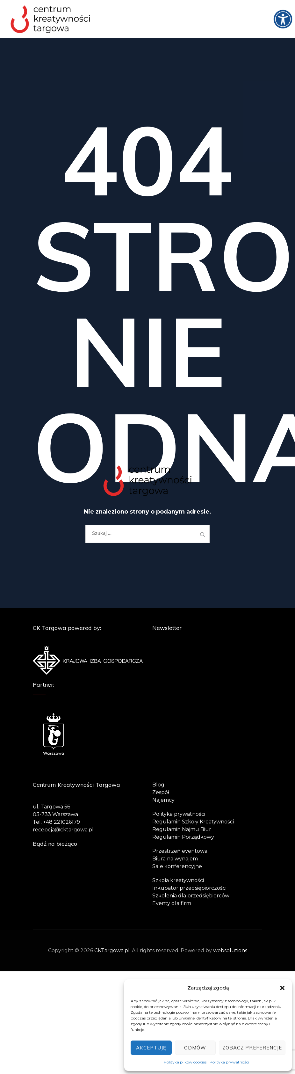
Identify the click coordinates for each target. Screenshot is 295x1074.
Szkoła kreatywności (178, 880)
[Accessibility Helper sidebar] (287, 7)
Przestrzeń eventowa (179, 851)
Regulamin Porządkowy (183, 837)
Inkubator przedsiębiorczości (189, 888)
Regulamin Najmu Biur (181, 829)
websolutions (230, 950)
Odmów (195, 1048)
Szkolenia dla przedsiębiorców (190, 896)
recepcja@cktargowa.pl (63, 830)
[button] (282, 988)
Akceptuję (151, 1048)
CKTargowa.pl (112, 950)
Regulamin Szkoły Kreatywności (193, 822)
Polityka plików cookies (185, 1062)
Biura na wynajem (175, 859)
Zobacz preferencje (252, 1048)
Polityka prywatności (229, 1062)
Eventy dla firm (171, 903)
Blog (158, 785)
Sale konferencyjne (177, 866)
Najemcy (163, 800)
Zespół (160, 792)
